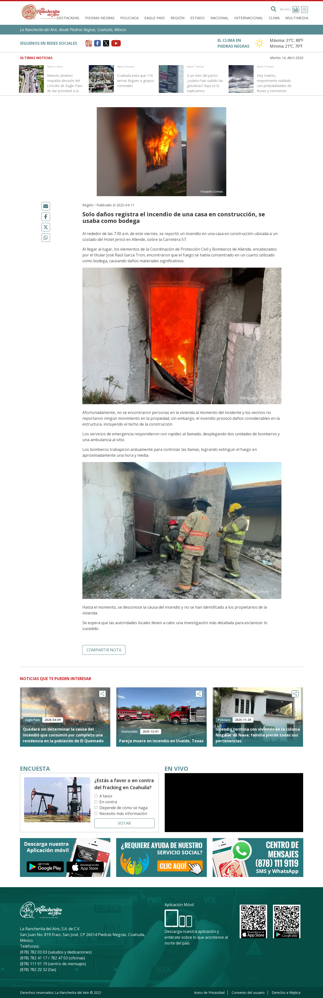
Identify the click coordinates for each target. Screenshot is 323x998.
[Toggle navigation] (304, 9)
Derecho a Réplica (286, 992)
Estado (197, 17)
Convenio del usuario (248, 992)
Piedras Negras (99, 17)
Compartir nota (104, 650)
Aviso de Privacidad (209, 992)
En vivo (289, 9)
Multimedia (296, 17)
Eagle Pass (154, 17)
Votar (124, 823)
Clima (274, 17)
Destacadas (68, 17)
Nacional (219, 17)
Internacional (248, 17)
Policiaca (129, 17)
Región (177, 17)
